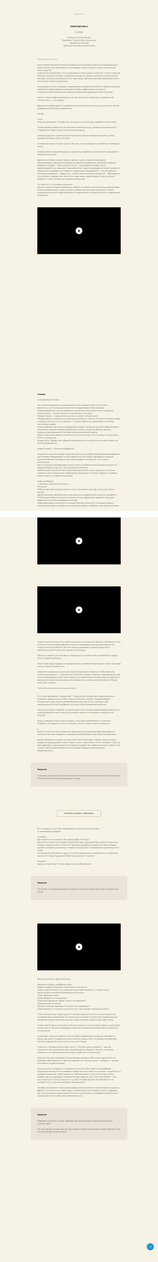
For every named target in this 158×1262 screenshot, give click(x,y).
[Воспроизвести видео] (79, 231)
